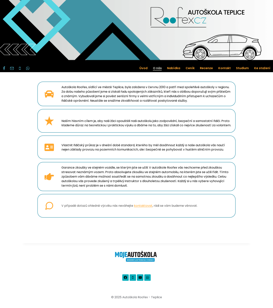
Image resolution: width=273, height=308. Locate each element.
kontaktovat (143, 206)
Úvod (143, 68)
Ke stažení (262, 68)
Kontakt (224, 68)
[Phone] (20, 68)
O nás (157, 68)
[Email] (12, 68)
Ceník (190, 68)
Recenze (206, 68)
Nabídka (173, 68)
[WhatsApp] (28, 68)
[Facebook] (4, 68)
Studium (242, 68)
